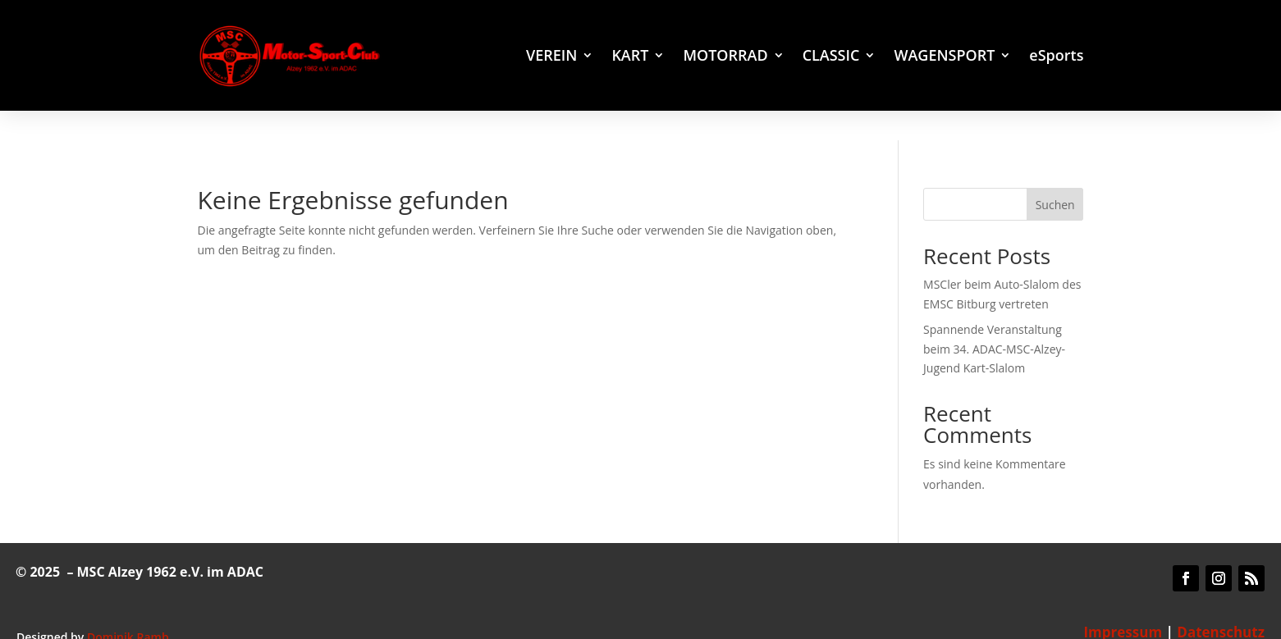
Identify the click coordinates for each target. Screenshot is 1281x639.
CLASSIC (831, 57)
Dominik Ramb (128, 606)
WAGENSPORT (944, 57)
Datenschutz (1221, 602)
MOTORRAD (725, 57)
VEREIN (551, 57)
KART (629, 57)
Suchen (1055, 174)
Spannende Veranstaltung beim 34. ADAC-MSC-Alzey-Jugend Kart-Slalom (994, 318)
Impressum (1122, 602)
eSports (1056, 57)
